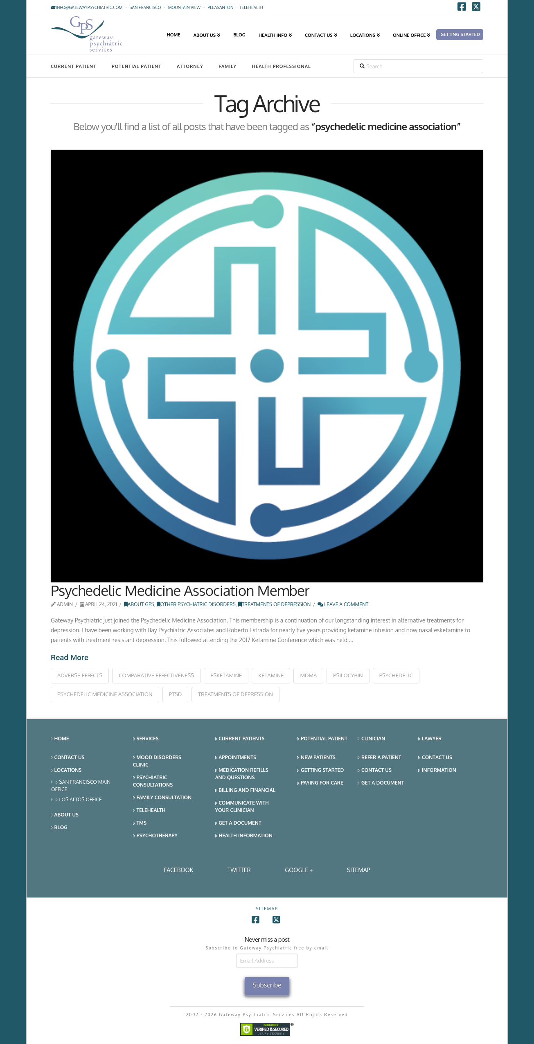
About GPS (139, 604)
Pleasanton (220, 7)
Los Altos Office (79, 799)
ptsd (175, 694)
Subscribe (267, 985)
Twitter (239, 869)
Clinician (371, 738)
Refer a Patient (379, 757)
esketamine (226, 675)
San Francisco (145, 7)
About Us (65, 815)
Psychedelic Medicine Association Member (180, 590)
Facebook (178, 869)
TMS (139, 823)
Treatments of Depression (274, 604)
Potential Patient (136, 66)
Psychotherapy (155, 835)
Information (437, 770)
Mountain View (184, 7)
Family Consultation (162, 797)
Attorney (190, 66)
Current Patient (73, 66)
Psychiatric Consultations (153, 781)
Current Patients (240, 738)
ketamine (271, 675)
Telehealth (149, 810)
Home (60, 738)
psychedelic (396, 675)
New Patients (316, 757)
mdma (308, 675)
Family (228, 66)
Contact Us (67, 757)
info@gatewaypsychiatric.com (86, 7)
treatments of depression (235, 694)
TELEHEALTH (251, 7)
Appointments (235, 757)
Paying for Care (320, 783)
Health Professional (281, 66)
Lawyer (430, 738)
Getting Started (320, 770)
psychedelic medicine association (105, 694)
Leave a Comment (343, 604)
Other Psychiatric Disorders (196, 604)
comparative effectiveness (156, 675)
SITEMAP (358, 869)
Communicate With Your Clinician (242, 806)
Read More (69, 657)
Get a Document (238, 823)
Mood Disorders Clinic (157, 761)
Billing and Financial (245, 790)
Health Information (244, 835)
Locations (66, 770)
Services (146, 738)
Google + (299, 869)
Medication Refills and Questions (241, 773)
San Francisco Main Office (80, 785)
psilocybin (348, 675)
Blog (59, 827)
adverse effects (79, 675)
